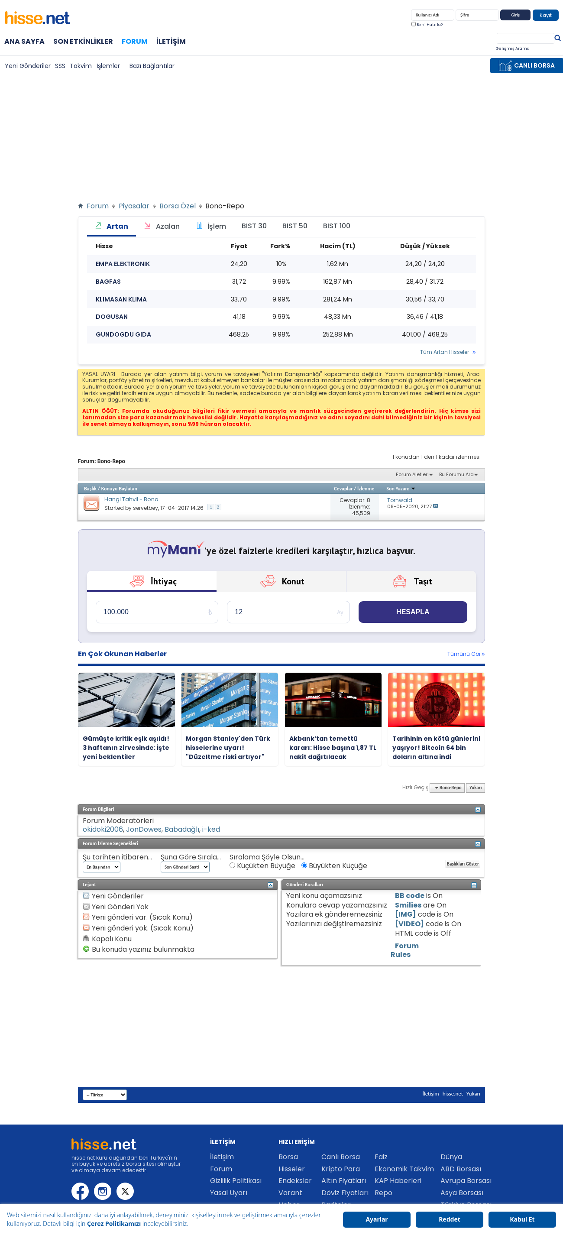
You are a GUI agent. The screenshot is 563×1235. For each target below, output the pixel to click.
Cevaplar (343, 489)
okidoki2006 (103, 829)
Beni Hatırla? (427, 24)
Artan (111, 226)
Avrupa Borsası (466, 1181)
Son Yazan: (401, 489)
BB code (409, 896)
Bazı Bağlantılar (152, 66)
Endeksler (295, 1181)
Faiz (381, 1157)
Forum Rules (405, 950)
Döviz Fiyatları (345, 1193)
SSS (60, 66)
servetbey (145, 508)
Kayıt (546, 15)
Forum (135, 40)
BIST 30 (254, 226)
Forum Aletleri (412, 474)
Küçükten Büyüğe (262, 866)
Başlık (90, 489)
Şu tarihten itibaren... (117, 857)
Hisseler (291, 1169)
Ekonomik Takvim (404, 1169)
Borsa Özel (177, 206)
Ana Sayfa (24, 41)
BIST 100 (336, 226)
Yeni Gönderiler (28, 66)
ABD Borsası (460, 1169)
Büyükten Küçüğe (334, 866)
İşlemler (108, 66)
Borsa (288, 1157)
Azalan (162, 226)
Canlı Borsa (340, 1157)
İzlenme (365, 489)
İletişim (171, 41)
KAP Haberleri (398, 1181)
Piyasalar (134, 206)
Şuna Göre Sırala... (191, 857)
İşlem (210, 226)
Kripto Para (340, 1169)
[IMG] (405, 914)
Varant (290, 1193)
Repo (383, 1193)
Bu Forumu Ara (456, 474)
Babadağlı (182, 829)
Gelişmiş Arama (513, 48)
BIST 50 (294, 226)
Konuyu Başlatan (119, 489)
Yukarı (475, 788)
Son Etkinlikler (83, 41)
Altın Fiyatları (343, 1181)
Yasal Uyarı (228, 1193)
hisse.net (453, 1093)
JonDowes (144, 829)
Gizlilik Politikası (236, 1181)
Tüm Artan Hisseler (444, 352)
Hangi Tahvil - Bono (131, 499)
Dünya (451, 1157)
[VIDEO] (409, 924)
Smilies (408, 905)
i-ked (211, 829)
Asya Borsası (461, 1193)
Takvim (81, 66)
